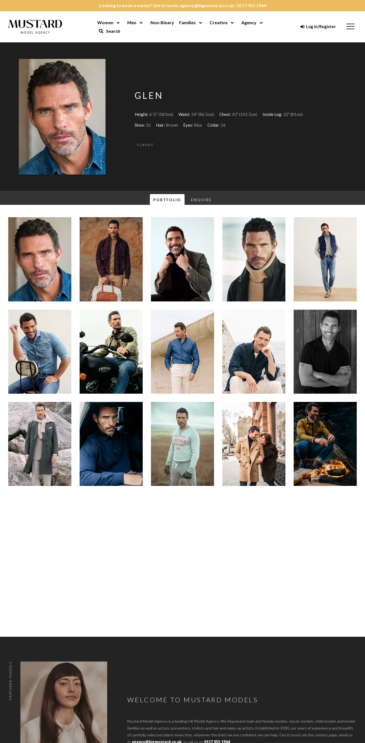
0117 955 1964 (251, 5)
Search (109, 31)
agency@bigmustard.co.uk (207, 5)
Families (187, 22)
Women (105, 22)
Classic (145, 145)
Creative (219, 22)
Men (131, 22)
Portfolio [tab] (167, 199)
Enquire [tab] (201, 199)
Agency (248, 22)
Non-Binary (162, 22)
